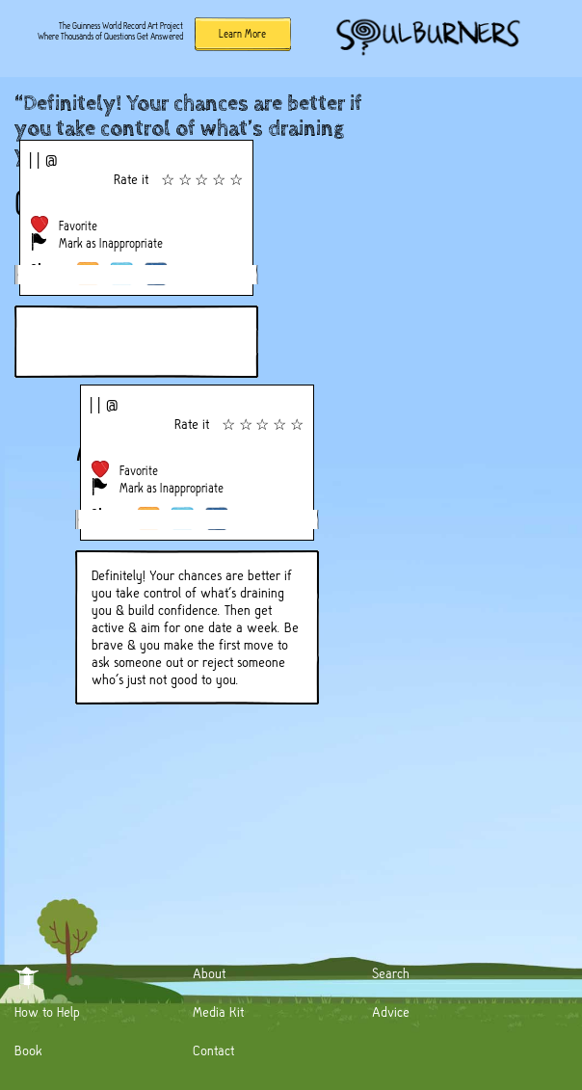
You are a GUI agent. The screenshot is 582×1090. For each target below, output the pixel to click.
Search (391, 973)
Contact (213, 1050)
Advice (391, 1012)
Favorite (78, 226)
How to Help (47, 1012)
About (209, 973)
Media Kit (218, 1012)
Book (28, 1050)
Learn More (242, 34)
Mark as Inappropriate (111, 243)
